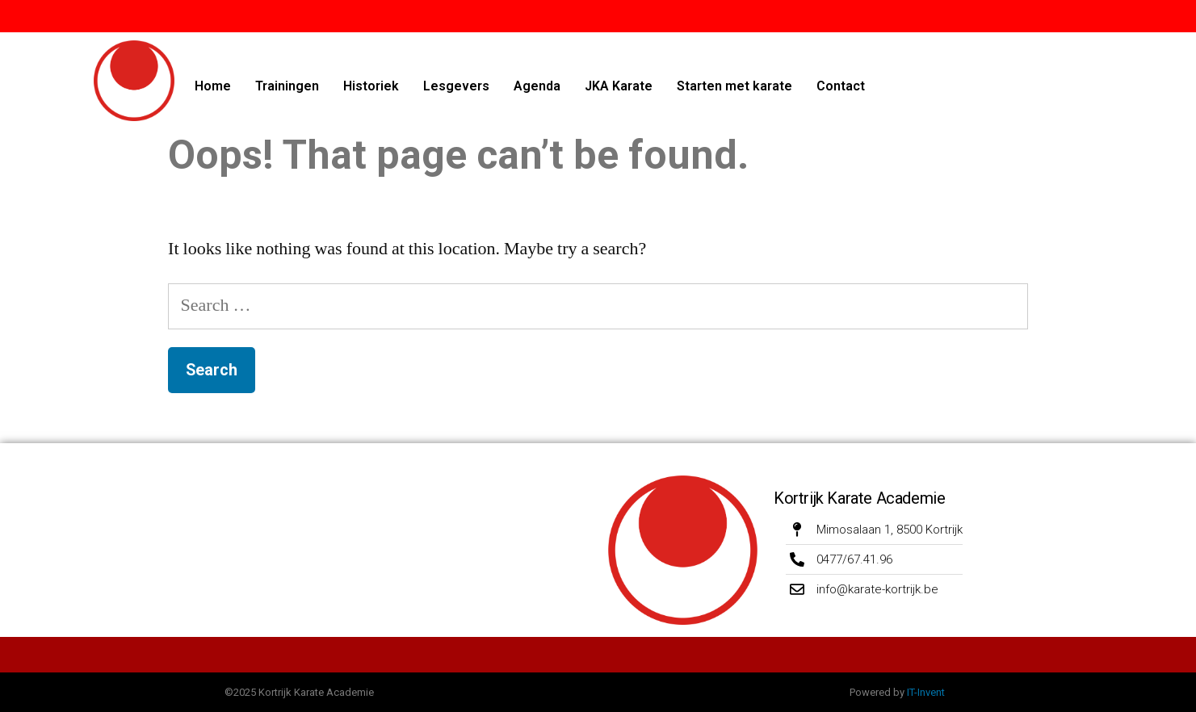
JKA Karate (619, 86)
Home (213, 86)
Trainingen (287, 86)
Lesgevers (456, 86)
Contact (840, 86)
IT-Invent (926, 692)
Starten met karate (734, 86)
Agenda (537, 86)
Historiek (371, 86)
